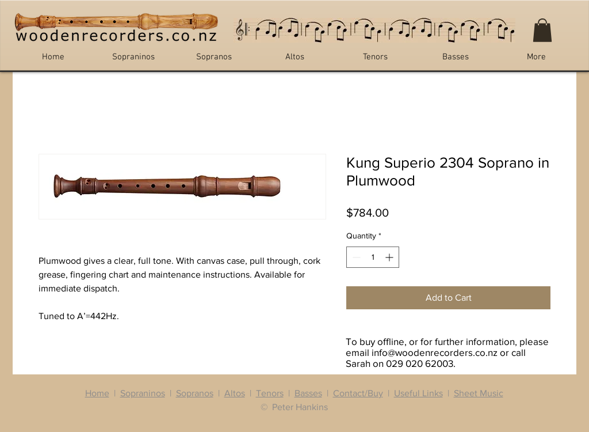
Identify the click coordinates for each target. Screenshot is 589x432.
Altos (234, 393)
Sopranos (194, 393)
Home (97, 393)
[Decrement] (355, 257)
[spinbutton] (372, 257)
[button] (542, 30)
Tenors (270, 393)
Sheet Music (478, 393)
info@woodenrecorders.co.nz (435, 352)
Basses (308, 393)
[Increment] (390, 257)
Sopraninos (142, 393)
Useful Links (418, 393)
